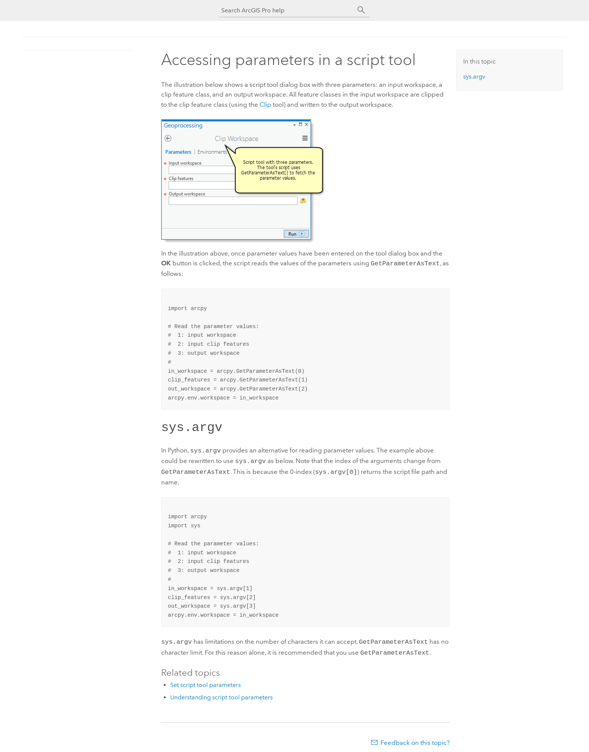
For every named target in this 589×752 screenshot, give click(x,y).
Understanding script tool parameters (221, 692)
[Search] (361, 10)
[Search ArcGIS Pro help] (287, 10)
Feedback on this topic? (415, 737)
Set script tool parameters (205, 679)
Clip (265, 104)
